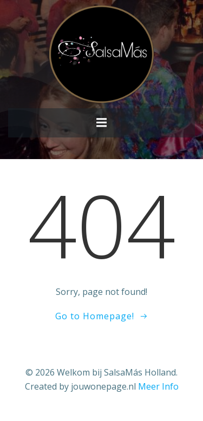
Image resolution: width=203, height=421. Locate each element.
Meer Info (158, 386)
